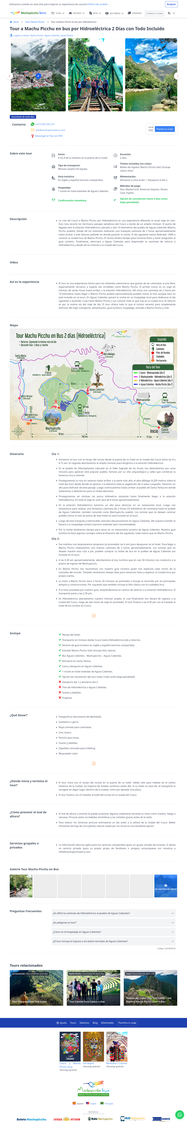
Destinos (84, 1022)
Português (106, 1103)
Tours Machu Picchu (35, 21)
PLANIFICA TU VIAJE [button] (155, 13)
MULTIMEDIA (114, 13)
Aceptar (171, 4)
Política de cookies (98, 4)
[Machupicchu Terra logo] (27, 13)
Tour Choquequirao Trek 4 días (36, 988)
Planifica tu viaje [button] (127, 1022)
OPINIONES (135, 13)
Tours (73, 1022)
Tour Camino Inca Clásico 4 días (93, 988)
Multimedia (107, 1022)
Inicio (14, 21)
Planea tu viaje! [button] (165, 129)
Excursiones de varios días (23, 117)
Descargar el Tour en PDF (47, 135)
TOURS (58, 13)
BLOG (95, 13)
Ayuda (61, 1023)
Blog (95, 1022)
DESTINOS (76, 13)
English (91, 1103)
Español (78, 1103)
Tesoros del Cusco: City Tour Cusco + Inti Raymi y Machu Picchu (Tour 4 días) (150, 988)
